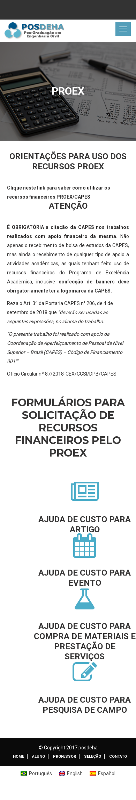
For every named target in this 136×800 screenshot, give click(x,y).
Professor (64, 756)
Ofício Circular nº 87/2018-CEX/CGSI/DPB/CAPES (61, 374)
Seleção (92, 756)
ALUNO (38, 756)
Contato (118, 756)
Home (18, 756)
